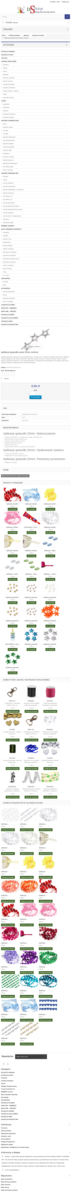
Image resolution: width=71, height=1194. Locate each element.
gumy (4, 124)
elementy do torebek (9, 262)
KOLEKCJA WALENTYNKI (9, 324)
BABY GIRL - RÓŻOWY (8, 311)
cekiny (5, 71)
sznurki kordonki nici (9, 173)
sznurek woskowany (9, 186)
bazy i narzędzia (8, 301)
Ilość (35, 390)
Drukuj (6, 378)
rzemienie (6, 219)
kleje (4, 285)
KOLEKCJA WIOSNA (8, 51)
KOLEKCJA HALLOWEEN (9, 318)
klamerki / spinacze (9, 78)
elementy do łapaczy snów (11, 259)
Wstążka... (31, 701)
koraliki (5, 68)
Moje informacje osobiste (9, 1190)
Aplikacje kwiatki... (12, 504)
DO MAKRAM (5, 288)
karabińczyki (7, 242)
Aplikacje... (5, 824)
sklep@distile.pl (14, 1170)
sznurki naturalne (8, 183)
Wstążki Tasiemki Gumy (10, 120)
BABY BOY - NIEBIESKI (9, 308)
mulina (5, 180)
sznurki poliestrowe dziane (11, 206)
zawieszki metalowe (9, 87)
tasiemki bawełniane (9, 137)
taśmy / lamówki (8, 170)
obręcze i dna (7, 239)
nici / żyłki (6, 275)
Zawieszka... (12, 786)
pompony (6, 64)
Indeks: (3, 367)
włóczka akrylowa (8, 193)
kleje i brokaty (7, 268)
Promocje (4, 1128)
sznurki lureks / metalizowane (12, 216)
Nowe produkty (6, 1131)
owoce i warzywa (8, 265)
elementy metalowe (9, 298)
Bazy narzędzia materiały (11, 229)
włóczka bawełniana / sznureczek (13, 189)
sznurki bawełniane (9, 203)
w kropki (5, 130)
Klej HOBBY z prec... (12, 644)
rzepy (4, 272)
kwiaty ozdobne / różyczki (11, 91)
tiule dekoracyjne (8, 166)
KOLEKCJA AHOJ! (7, 55)
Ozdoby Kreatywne (8, 61)
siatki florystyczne (8, 160)
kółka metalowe (8, 245)
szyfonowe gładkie (8, 147)
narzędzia (6, 232)
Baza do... (12, 701)
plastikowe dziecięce (9, 114)
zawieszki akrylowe (9, 84)
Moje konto (6, 1175)
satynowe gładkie (8, 143)
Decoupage (5, 278)
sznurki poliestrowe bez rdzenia (12, 209)
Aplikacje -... (24, 943)
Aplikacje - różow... (50, 574)
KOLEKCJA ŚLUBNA (8, 305)
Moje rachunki (5, 1184)
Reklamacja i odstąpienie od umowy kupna (15, 1147)
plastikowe (6, 104)
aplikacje (5, 74)
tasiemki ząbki (7, 150)
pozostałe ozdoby (8, 97)
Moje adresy (5, 1187)
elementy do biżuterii (9, 255)
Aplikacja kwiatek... (50, 621)
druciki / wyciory (8, 81)
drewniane (6, 107)
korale (5, 295)
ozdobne (5, 111)
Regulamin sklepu (7, 1144)
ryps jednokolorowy (9, 140)
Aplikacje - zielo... (31, 574)
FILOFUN (4, 58)
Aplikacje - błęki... (50, 550)
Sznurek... (50, 701)
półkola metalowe (8, 249)
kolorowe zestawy (8, 117)
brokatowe (6, 153)
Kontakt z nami (55, 2)
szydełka (5, 236)
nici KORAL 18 (7, 199)
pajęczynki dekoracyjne (10, 163)
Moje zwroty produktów (8, 1182)
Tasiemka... (31, 786)
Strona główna (6, 1139)
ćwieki (5, 94)
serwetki (5, 282)
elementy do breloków (9, 252)
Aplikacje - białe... (12, 574)
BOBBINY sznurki (7, 226)
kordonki (5, 176)
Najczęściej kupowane (8, 1133)
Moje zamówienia (6, 1179)
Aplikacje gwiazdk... (13, 597)
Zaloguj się (65, 2)
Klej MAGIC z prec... (31, 527)
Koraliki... (12, 729)
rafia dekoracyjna (8, 222)
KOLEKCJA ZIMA (7, 321)
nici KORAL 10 (7, 196)
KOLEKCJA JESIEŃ (7, 314)
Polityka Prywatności (8, 1142)
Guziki (3, 101)
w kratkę (5, 134)
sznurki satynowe (8, 212)
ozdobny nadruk (8, 127)
